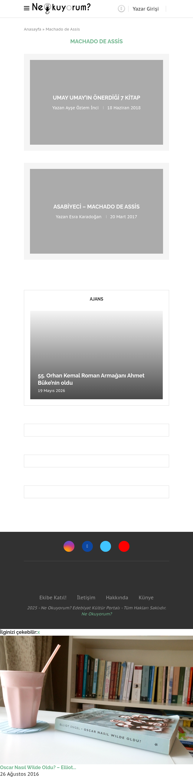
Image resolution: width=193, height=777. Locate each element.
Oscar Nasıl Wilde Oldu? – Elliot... (38, 767)
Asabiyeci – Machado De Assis (96, 206)
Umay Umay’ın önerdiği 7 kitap (96, 97)
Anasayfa (32, 29)
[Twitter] (105, 546)
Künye (146, 597)
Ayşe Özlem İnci (82, 107)
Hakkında (117, 597)
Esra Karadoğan (85, 216)
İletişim (86, 597)
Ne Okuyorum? (96, 614)
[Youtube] (124, 546)
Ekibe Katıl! (52, 597)
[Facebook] (87, 546)
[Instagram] (69, 546)
